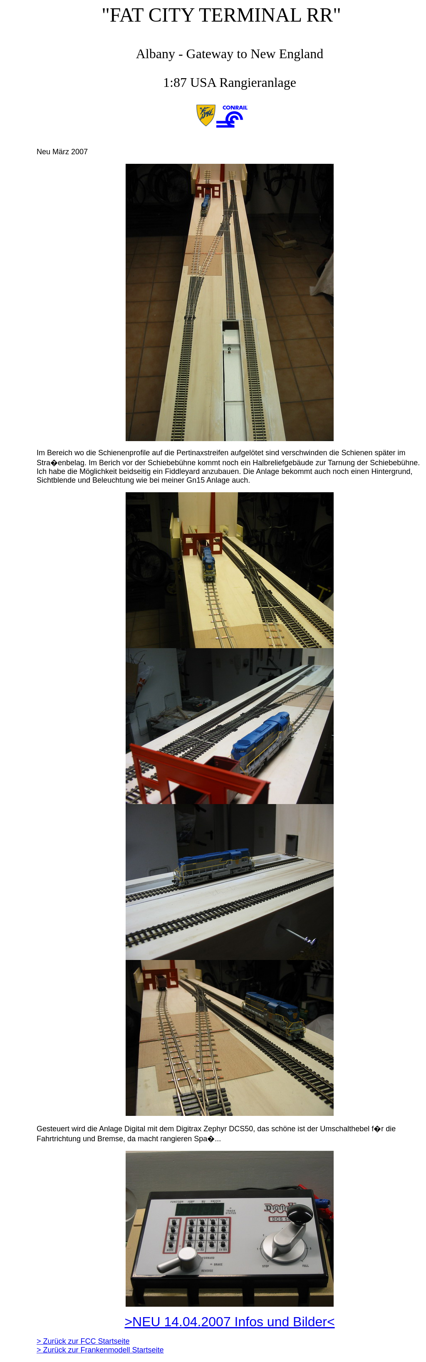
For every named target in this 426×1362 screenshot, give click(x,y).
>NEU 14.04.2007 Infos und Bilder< (229, 1321)
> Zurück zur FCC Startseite (83, 1341)
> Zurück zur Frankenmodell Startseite (100, 1350)
